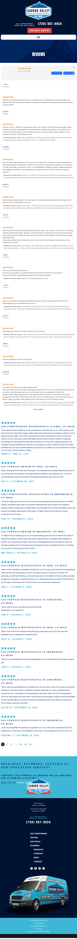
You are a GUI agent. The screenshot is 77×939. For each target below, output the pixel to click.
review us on (68, 74)
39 (20, 745)
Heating (34, 838)
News (36, 858)
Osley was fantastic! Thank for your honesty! (17, 360)
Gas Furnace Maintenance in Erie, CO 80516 (34, 567)
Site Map (39, 930)
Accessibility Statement (38, 927)
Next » (35, 745)
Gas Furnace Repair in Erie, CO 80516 (29, 468)
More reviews (38, 410)
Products (38, 850)
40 (25, 745)
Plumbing (34, 846)
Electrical (35, 842)
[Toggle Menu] (38, 38)
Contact (38, 862)
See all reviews (56, 74)
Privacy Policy (38, 924)
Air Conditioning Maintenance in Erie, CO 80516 (38, 427)
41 (30, 745)
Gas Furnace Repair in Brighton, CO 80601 (33, 533)
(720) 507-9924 (38, 823)
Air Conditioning (38, 834)
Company (38, 854)
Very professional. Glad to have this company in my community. (24, 332)
